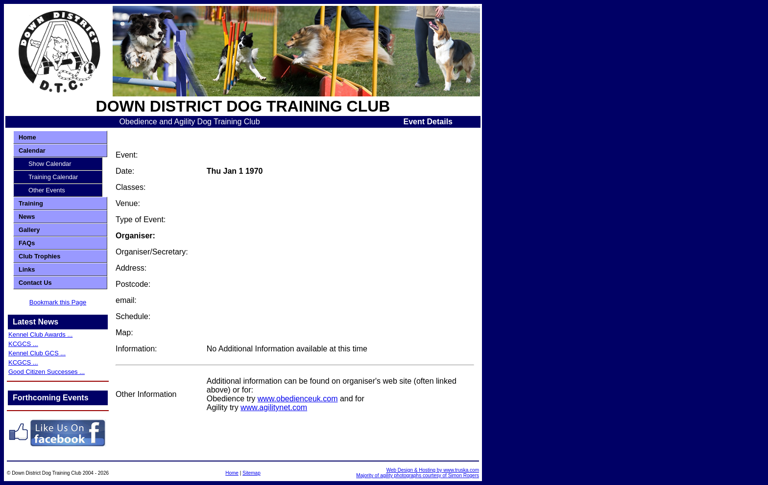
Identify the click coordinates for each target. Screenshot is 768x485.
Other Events (46, 190)
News (27, 216)
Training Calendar (53, 177)
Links (27, 269)
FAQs (27, 243)
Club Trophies (39, 256)
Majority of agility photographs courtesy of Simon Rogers (417, 475)
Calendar (32, 150)
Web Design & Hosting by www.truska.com (432, 470)
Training (31, 203)
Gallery (29, 229)
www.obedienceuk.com (298, 398)
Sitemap (251, 473)
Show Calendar (50, 163)
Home (27, 137)
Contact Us (35, 282)
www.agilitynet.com (273, 407)
